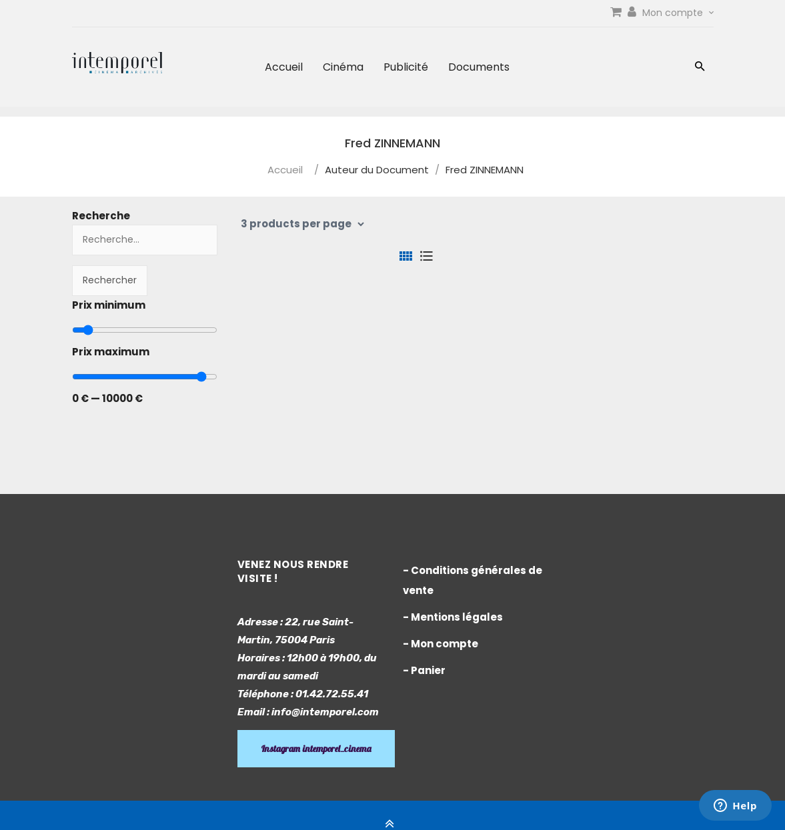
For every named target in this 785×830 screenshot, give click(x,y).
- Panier (424, 670)
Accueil (284, 67)
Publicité (405, 67)
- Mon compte (440, 644)
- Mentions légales (453, 617)
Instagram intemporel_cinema (316, 749)
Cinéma (343, 67)
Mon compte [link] (678, 12)
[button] (700, 68)
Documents (479, 67)
